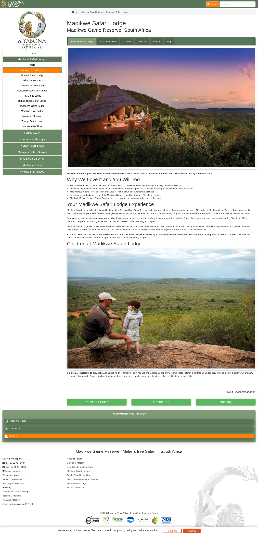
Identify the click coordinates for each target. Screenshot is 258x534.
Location (127, 41)
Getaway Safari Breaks (32, 152)
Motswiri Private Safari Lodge (32, 90)
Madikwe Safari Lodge (32, 70)
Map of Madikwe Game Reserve (82, 479)
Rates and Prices (96, 402)
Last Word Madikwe (32, 126)
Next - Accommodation (241, 392)
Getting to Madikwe (76, 463)
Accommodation (108, 41)
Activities (142, 41)
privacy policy (124, 530)
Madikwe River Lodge (32, 111)
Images (156, 41)
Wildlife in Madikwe (32, 171)
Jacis (32, 65)
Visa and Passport (11, 500)
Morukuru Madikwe (32, 116)
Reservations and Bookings (15, 491)
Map (169, 41)
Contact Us (161, 402)
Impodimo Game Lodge (32, 106)
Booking (226, 402)
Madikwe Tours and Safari (145, 513)
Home (32, 53)
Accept (192, 530)
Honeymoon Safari (32, 145)
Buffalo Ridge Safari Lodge (32, 101)
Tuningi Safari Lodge (32, 121)
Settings (172, 530)
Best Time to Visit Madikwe (80, 467)
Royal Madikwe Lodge (32, 85)
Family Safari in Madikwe (79, 475)
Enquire (213, 3)
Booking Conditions (11, 496)
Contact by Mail (12, 471)
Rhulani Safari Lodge (32, 75)
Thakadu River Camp (32, 80)
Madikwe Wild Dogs (76, 483)
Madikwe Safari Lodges (32, 59)
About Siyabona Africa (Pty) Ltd (17, 504)
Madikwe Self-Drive (32, 158)
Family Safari (32, 132)
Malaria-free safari (76, 487)
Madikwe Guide (32, 165)
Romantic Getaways (32, 139)
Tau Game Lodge (32, 95)
